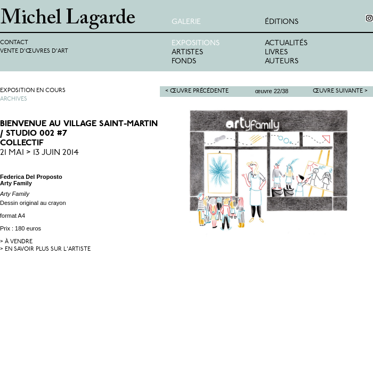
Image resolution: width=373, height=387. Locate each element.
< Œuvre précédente (197, 91)
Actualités (286, 43)
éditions (281, 22)
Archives (13, 99)
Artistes (187, 52)
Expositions (196, 43)
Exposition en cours (33, 91)
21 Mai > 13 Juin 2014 (39, 153)
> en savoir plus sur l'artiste (45, 249)
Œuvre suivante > (340, 91)
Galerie (186, 22)
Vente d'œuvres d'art (34, 51)
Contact (14, 43)
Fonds (184, 61)
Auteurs (281, 61)
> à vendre (16, 242)
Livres (276, 52)
